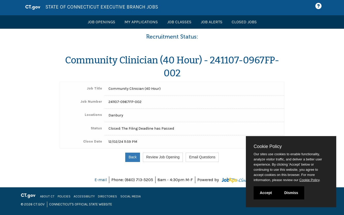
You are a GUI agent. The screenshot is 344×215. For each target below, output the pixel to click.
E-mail (101, 179)
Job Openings (101, 21)
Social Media (130, 196)
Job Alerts (211, 21)
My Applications (141, 21)
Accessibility (84, 196)
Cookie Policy (268, 146)
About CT (47, 196)
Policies (64, 196)
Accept (266, 193)
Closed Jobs (244, 21)
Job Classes (179, 21)
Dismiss (291, 193)
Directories (107, 196)
